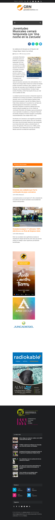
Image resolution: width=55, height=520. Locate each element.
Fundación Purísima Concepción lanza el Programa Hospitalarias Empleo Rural (30, 452)
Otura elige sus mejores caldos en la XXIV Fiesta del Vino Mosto (30, 438)
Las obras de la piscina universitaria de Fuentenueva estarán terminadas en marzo (30, 467)
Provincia (17, 186)
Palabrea (25, 515)
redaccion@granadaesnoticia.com (20, 514)
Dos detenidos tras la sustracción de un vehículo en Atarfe (30, 459)
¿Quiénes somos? (26, 512)
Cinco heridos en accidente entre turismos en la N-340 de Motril (28, 473)
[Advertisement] (34, 144)
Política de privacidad (32, 514)
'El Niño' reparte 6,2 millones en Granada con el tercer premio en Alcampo (30, 445)
